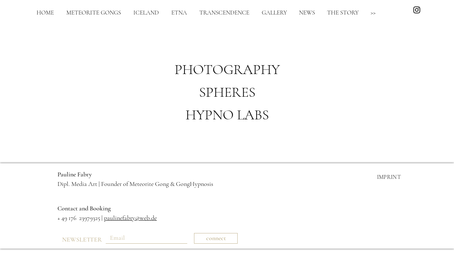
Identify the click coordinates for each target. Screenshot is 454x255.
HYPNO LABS (227, 114)
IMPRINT (389, 177)
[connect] (216, 238)
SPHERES (227, 92)
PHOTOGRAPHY (227, 69)
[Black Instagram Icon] (416, 10)
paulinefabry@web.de (130, 218)
